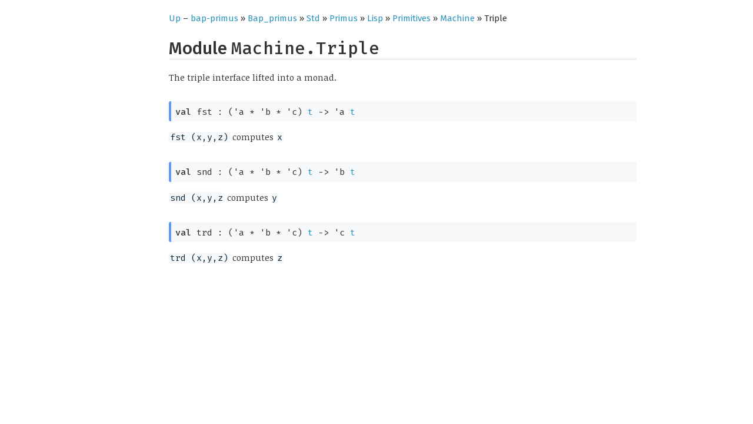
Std (313, 18)
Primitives (411, 18)
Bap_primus (272, 18)
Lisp (375, 18)
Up (175, 18)
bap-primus (214, 18)
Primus (343, 18)
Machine (457, 18)
